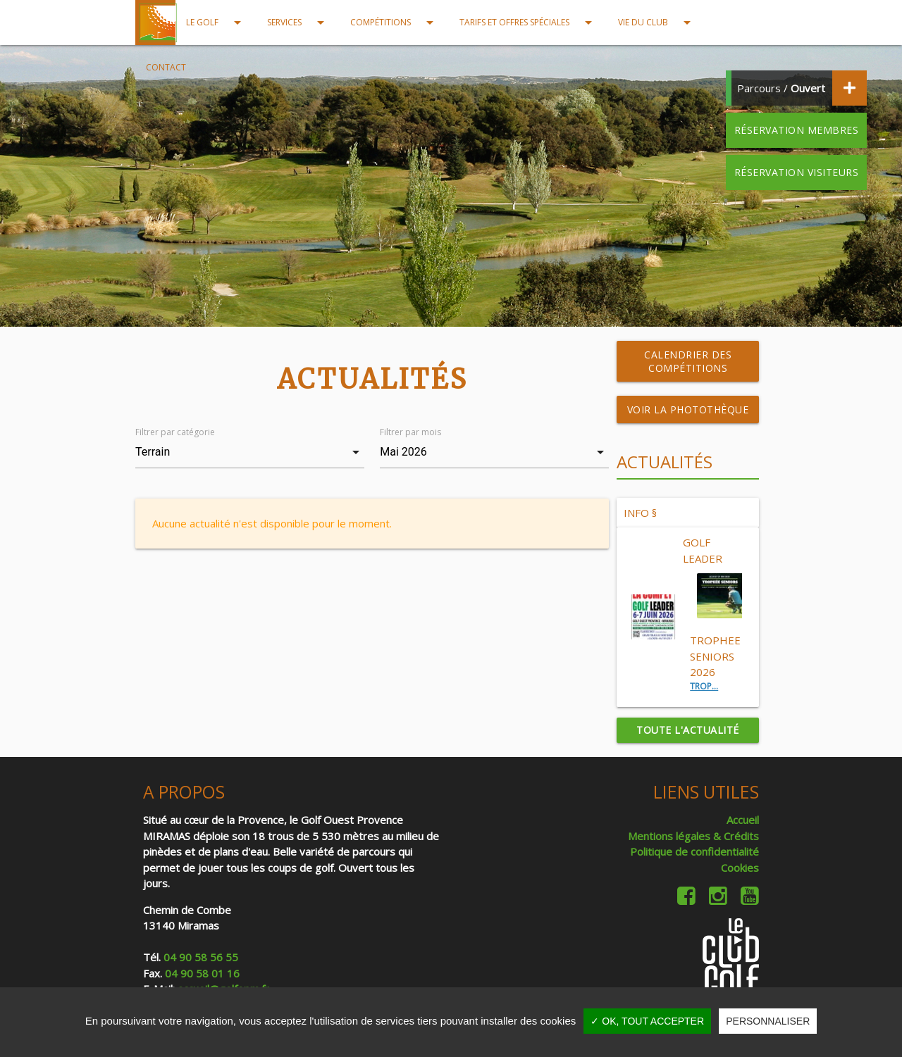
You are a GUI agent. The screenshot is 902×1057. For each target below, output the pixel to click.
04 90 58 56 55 (200, 957)
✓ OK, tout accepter (647, 1021)
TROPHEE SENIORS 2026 (715, 656)
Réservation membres (796, 130)
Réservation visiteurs (796, 172)
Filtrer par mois (410, 432)
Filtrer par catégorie (175, 432)
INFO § (640, 513)
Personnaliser (768, 1021)
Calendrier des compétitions (687, 361)
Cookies (740, 868)
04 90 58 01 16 (202, 973)
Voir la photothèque (688, 409)
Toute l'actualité (687, 730)
